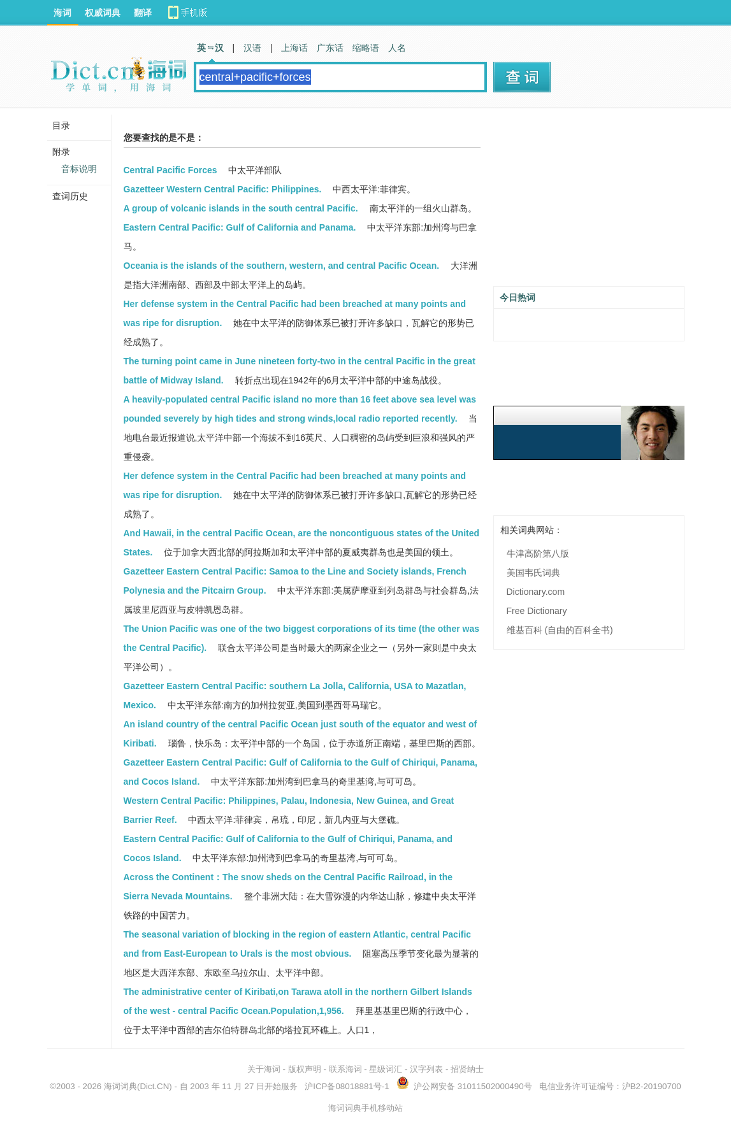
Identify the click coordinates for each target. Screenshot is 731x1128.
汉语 (252, 48)
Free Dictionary (537, 611)
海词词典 (120, 1086)
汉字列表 (426, 1069)
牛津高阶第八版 (538, 553)
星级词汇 (385, 1069)
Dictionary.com (536, 592)
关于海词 (263, 1069)
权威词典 (102, 13)
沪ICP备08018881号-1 (347, 1086)
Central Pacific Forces (170, 170)
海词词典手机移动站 (365, 1108)
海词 (62, 13)
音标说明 (79, 169)
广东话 (330, 48)
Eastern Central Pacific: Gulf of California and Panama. (240, 227)
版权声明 (304, 1069)
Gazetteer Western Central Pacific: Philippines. (223, 189)
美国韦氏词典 (533, 573)
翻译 (143, 13)
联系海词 (345, 1069)
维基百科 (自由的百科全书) (560, 630)
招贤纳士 (467, 1069)
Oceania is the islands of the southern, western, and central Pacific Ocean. (282, 266)
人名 (397, 48)
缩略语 (365, 48)
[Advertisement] (588, 202)
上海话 (294, 48)
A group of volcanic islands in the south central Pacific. (241, 208)
